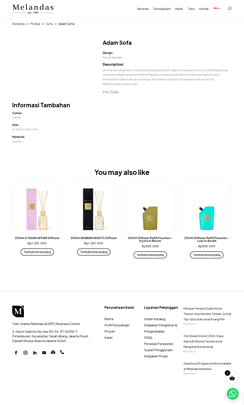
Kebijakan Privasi (156, 356)
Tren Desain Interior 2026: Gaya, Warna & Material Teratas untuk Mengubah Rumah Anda (203, 341)
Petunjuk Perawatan (158, 344)
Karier (108, 337)
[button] (233, 394)
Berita (108, 319)
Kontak (204, 8)
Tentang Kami (162, 8)
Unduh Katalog (154, 319)
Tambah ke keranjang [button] (37, 252)
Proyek (109, 331)
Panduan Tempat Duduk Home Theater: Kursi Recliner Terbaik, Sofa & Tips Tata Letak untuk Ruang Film (207, 314)
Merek (179, 8)
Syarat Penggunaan (158, 350)
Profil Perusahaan (116, 325)
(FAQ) (148, 337)
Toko (191, 8)
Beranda (143, 8)
